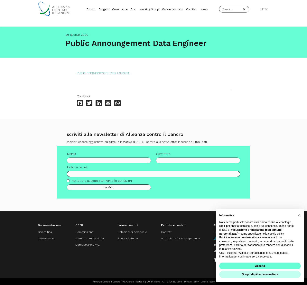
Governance (120, 9)
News (204, 9)
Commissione (84, 231)
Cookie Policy (208, 281)
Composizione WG (87, 244)
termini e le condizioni (116, 182)
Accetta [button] (260, 265)
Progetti (104, 9)
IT (264, 9)
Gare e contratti (172, 9)
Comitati (191, 9)
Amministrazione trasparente (180, 238)
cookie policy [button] (276, 233)
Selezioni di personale (132, 231)
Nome (71, 155)
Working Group (149, 9)
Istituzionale (46, 238)
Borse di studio (128, 238)
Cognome (163, 155)
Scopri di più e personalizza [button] (260, 274)
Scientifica (45, 231)
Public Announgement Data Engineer (103, 73)
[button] (299, 215)
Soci (133, 9)
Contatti (166, 231)
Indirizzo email (77, 168)
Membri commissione (89, 238)
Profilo (91, 9)
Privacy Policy (191, 281)
